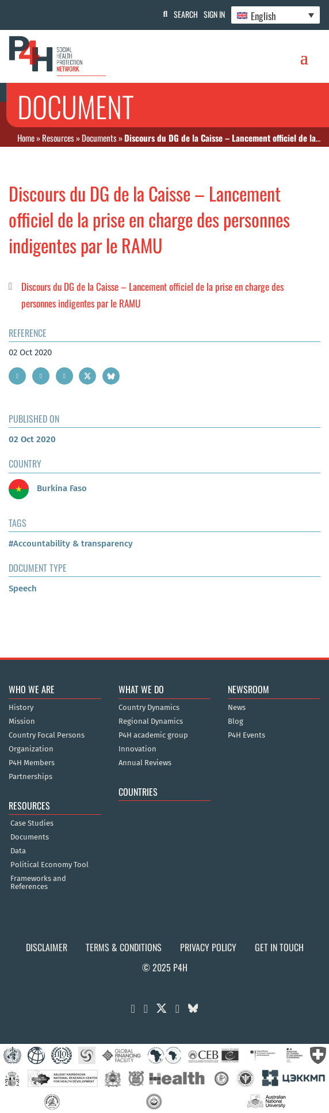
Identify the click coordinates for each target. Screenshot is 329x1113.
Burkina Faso (48, 488)
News (237, 708)
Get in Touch (279, 947)
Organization (31, 749)
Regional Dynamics (150, 721)
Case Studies (31, 823)
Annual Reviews (144, 763)
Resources (58, 137)
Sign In (214, 14)
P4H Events (246, 735)
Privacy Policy (208, 947)
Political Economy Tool (49, 865)
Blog (235, 721)
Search (186, 14)
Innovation (137, 749)
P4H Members (32, 763)
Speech (23, 588)
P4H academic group (153, 735)
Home (26, 137)
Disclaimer (46, 947)
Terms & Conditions (124, 947)
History (21, 708)
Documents (99, 137)
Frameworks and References (38, 883)
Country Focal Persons (47, 735)
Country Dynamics (148, 708)
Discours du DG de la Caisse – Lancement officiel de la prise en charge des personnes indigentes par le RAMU (152, 294)
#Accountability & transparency (71, 543)
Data (18, 851)
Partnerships (30, 777)
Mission (22, 721)
